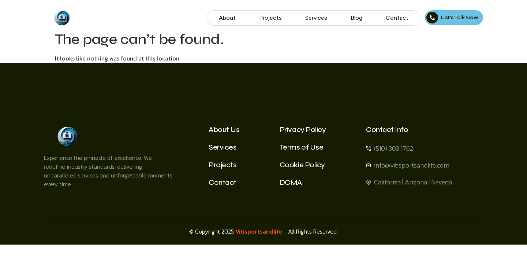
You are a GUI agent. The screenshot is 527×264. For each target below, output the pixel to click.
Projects (270, 17)
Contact (397, 17)
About (227, 17)
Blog (356, 17)
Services (316, 17)
